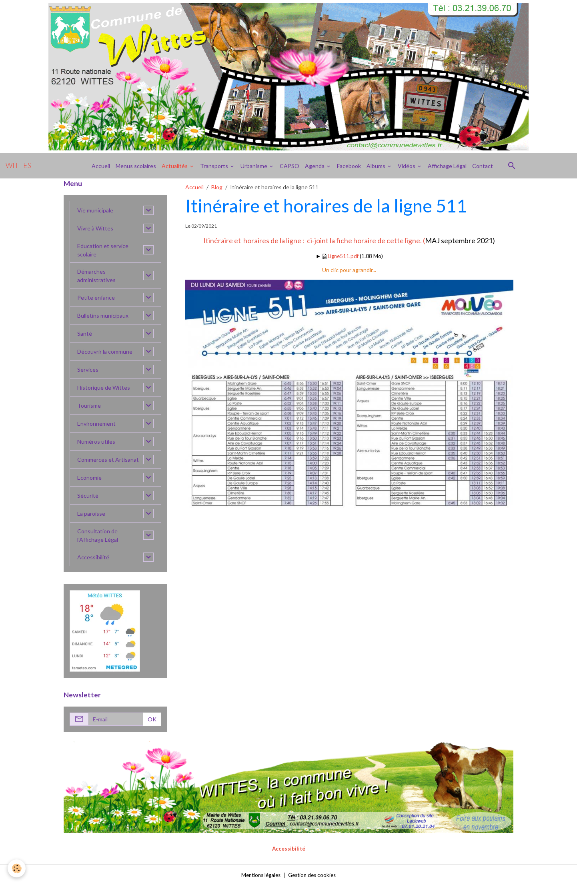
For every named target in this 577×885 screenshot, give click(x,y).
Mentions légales (259, 874)
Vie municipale (95, 210)
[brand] (18, 165)
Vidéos (407, 165)
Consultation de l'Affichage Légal (97, 535)
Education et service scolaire (102, 250)
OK (152, 719)
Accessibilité (93, 557)
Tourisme (89, 405)
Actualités (175, 165)
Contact (482, 165)
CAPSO (289, 165)
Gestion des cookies (313, 874)
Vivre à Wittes (95, 228)
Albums (377, 165)
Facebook (349, 165)
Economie (89, 477)
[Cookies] (17, 868)
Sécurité (87, 495)
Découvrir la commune (104, 351)
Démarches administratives (96, 275)
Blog (216, 187)
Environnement (96, 423)
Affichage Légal (447, 165)
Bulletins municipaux (102, 315)
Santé (84, 333)
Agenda (315, 165)
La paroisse (91, 513)
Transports (214, 165)
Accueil (101, 165)
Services (87, 369)
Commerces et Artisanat (108, 459)
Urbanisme (254, 165)
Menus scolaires (136, 165)
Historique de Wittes (103, 387)
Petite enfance (96, 297)
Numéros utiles (96, 441)
